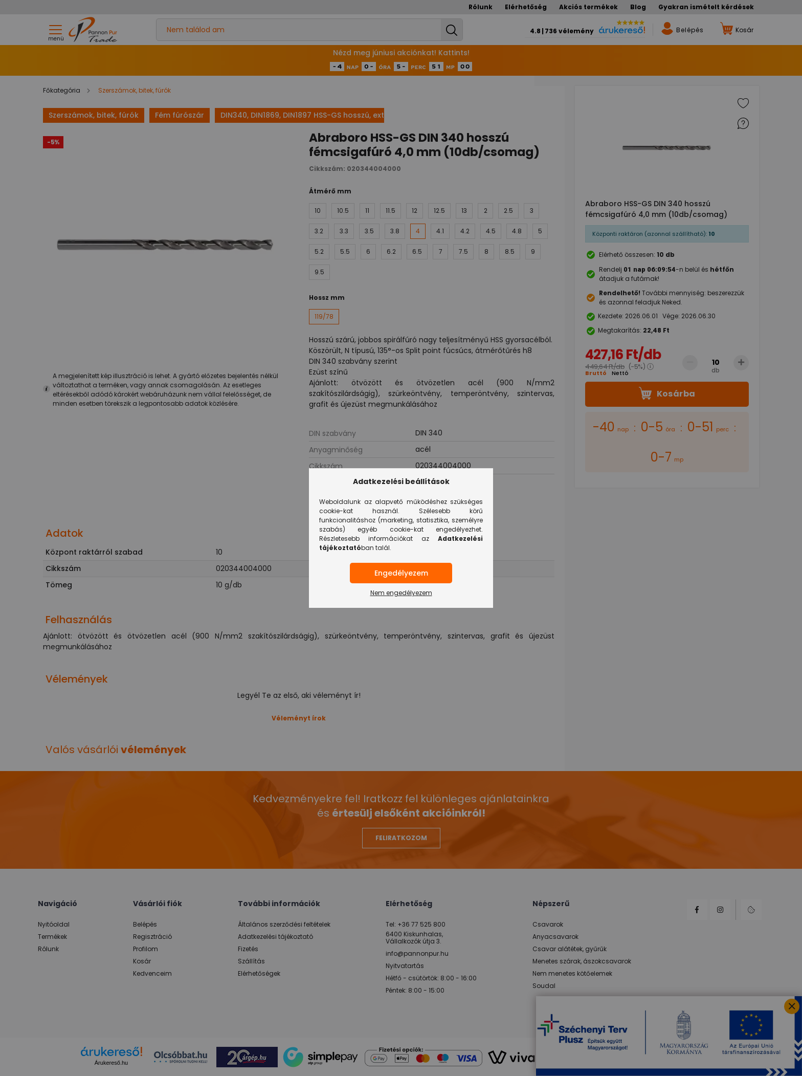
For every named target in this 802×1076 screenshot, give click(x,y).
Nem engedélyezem (401, 592)
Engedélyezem (401, 573)
